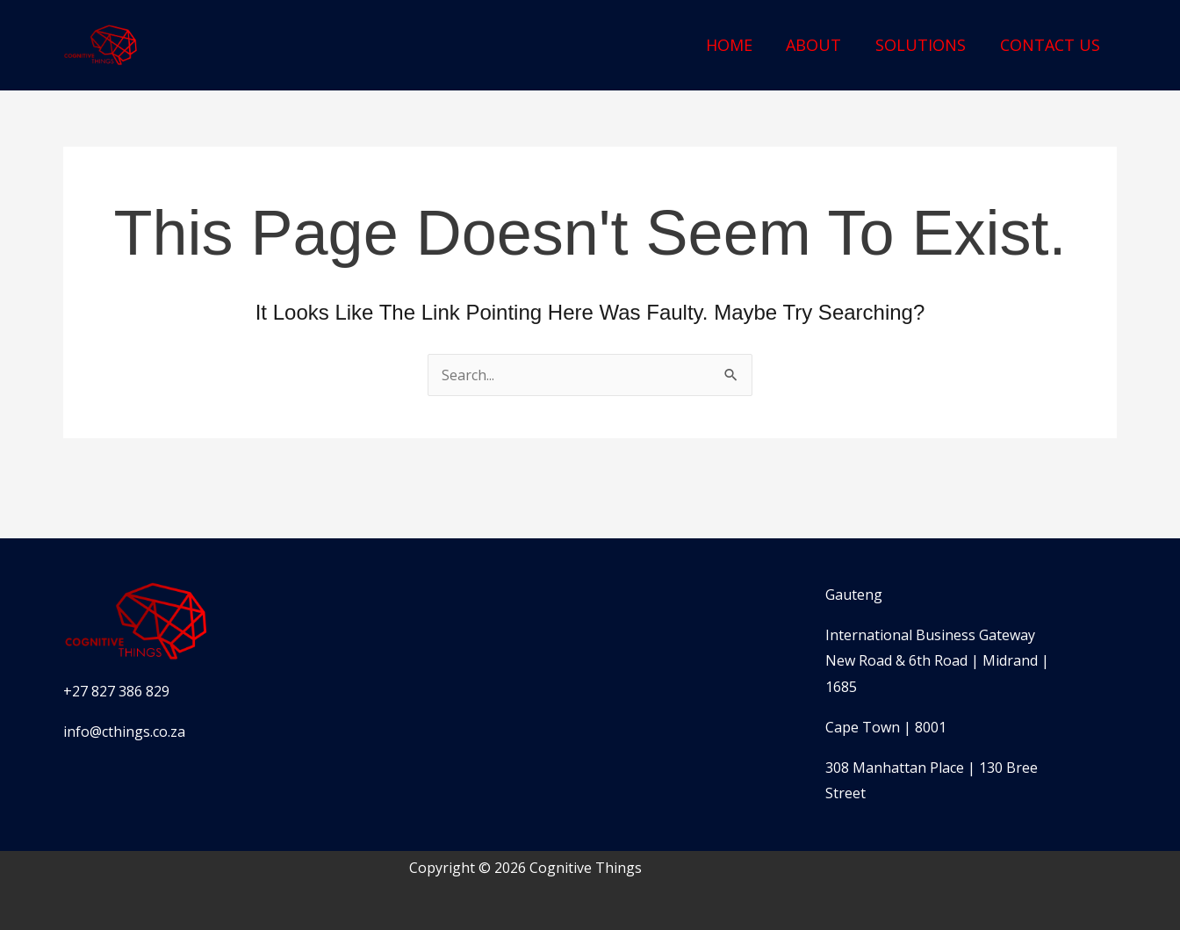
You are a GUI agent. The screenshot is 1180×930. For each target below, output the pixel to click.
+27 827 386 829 (116, 691)
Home (737, 44)
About (819, 44)
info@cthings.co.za (124, 731)
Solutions (924, 44)
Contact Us (1051, 44)
